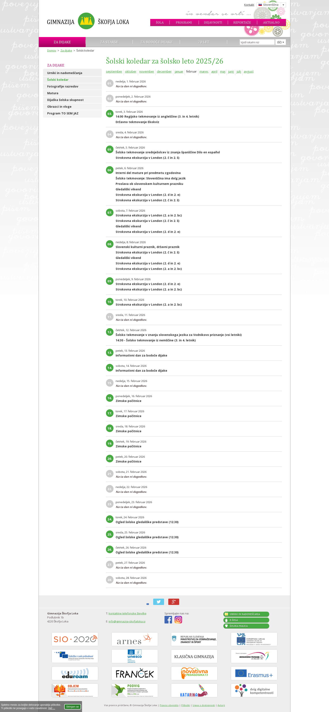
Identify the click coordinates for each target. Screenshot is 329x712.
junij (231, 71)
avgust (249, 71)
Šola (160, 22)
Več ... (51, 708)
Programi (184, 22)
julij (238, 71)
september (114, 71)
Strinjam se (72, 706)
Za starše (109, 42)
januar (179, 71)
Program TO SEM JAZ (62, 113)
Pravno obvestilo (169, 705)
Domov (51, 50)
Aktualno (271, 22)
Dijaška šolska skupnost (65, 100)
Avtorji (221, 705)
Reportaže (242, 22)
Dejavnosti (213, 22)
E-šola (234, 620)
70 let (203, 42)
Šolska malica (239, 625)
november (146, 71)
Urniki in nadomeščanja (64, 73)
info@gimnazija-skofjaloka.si (127, 621)
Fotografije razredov (62, 86)
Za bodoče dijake (156, 42)
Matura (52, 93)
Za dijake (62, 42)
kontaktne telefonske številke (127, 613)
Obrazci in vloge (59, 107)
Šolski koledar (57, 80)
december (164, 71)
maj (222, 71)
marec (204, 71)
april (214, 71)
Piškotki (185, 705)
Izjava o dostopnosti (204, 705)
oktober (131, 71)
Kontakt (249, 5)
